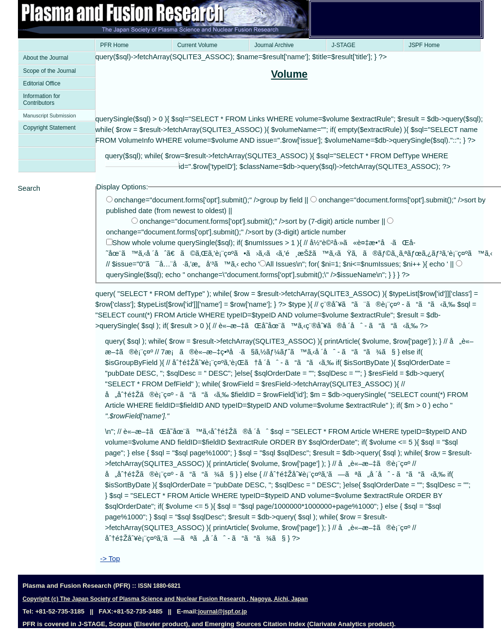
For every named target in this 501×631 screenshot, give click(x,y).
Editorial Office (42, 83)
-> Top (110, 559)
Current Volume (198, 45)
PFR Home (114, 45)
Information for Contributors (42, 99)
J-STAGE (344, 45)
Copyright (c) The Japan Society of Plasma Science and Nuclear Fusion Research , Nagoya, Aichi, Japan (165, 599)
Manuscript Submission (49, 115)
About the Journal (45, 57)
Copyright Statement (49, 127)
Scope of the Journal (49, 70)
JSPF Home (424, 45)
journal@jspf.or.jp (222, 611)
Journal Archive (274, 45)
